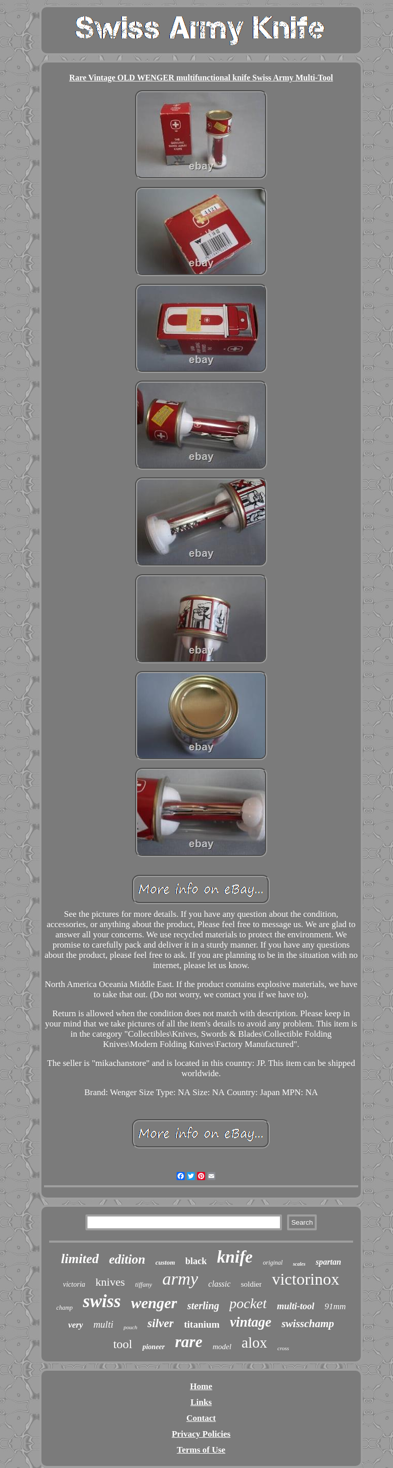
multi (103, 1324)
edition (127, 1259)
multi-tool (295, 1306)
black (196, 1261)
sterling (203, 1305)
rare (188, 1342)
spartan (328, 1261)
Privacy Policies (201, 1434)
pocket (248, 1303)
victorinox (305, 1279)
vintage (250, 1322)
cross (283, 1348)
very (75, 1325)
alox (254, 1342)
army (180, 1278)
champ (64, 1307)
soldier (251, 1284)
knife (235, 1257)
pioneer (153, 1347)
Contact (201, 1418)
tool (122, 1344)
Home (201, 1386)
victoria (74, 1284)
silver (160, 1323)
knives (110, 1281)
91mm (335, 1306)
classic (219, 1284)
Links (201, 1402)
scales (299, 1264)
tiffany (143, 1284)
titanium (202, 1324)
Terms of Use (201, 1450)
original (273, 1262)
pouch (130, 1327)
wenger (154, 1302)
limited (80, 1258)
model (221, 1347)
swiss (102, 1301)
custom (165, 1262)
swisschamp (307, 1323)
